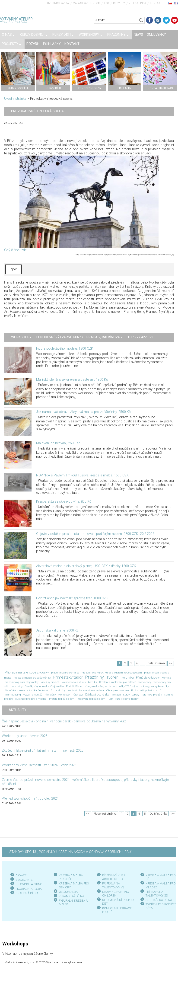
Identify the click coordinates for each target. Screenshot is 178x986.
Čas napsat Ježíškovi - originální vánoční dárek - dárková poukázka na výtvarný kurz (64, 721)
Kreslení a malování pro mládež (117, 682)
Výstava (116, 694)
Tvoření (112, 677)
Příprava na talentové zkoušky (27, 672)
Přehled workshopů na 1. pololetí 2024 (30, 799)
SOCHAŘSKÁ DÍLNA (159, 900)
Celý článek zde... (16, 250)
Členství (78, 694)
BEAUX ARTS (24, 879)
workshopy (144, 682)
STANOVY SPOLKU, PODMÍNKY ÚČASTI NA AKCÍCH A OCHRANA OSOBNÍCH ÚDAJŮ (70, 852)
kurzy (126, 694)
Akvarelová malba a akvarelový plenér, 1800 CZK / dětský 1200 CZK (86, 566)
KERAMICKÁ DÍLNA (71, 896)
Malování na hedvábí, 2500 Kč (58, 443)
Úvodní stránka (58, 3)
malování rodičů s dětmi (91, 698)
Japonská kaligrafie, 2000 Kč (57, 630)
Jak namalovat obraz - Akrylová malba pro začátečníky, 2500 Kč (83, 412)
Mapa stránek (82, 3)
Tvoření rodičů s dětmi (62, 698)
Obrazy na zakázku (117, 690)
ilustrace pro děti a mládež (30, 698)
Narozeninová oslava (91, 690)
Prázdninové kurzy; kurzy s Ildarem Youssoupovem (112, 672)
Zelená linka (137, 3)
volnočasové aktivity (74, 682)
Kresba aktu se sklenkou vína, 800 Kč (63, 502)
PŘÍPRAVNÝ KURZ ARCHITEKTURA (113, 877)
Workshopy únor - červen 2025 (25, 736)
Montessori (64, 694)
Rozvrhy (119, 3)
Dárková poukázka (97, 694)
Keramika (127, 677)
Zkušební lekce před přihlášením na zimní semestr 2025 (42, 751)
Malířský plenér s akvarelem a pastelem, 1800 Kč (72, 380)
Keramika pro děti (151, 694)
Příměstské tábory (147, 677)
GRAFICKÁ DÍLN (26, 893)
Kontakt (156, 3)
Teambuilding (13, 694)
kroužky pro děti (50, 682)
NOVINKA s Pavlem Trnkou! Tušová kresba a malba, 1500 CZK (82, 475)
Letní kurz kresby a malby (123, 698)
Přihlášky (50, 694)
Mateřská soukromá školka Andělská (26, 690)
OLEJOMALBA (68, 891)
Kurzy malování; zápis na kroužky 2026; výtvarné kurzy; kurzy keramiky (127, 686)
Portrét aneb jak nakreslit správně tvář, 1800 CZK (72, 598)
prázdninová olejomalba (65, 672)
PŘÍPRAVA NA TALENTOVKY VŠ (113, 885)
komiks (92, 682)
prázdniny (16, 686)
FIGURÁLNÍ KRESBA (29, 888)
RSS (97, 3)
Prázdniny (94, 677)
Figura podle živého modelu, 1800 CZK (64, 349)
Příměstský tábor (68, 677)
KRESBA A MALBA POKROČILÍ (71, 877)
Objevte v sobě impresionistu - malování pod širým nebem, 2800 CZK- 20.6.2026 (95, 534)
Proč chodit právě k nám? (146, 690)
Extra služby (58, 690)
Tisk (106, 3)
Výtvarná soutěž (32, 694)
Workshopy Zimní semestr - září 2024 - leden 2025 (39, 765)
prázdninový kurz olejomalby (21, 682)
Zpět (13, 269)
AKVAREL (22, 875)
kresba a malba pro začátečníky (32, 677)
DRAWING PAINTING (29, 884)
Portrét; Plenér (74, 686)
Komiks (166, 677)
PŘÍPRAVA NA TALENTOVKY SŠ (157, 893)
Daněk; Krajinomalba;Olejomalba (44, 686)
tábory (135, 694)
